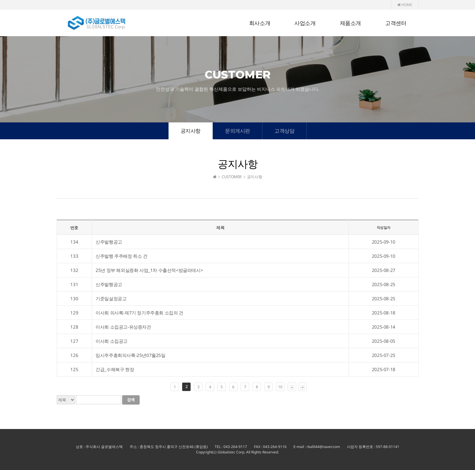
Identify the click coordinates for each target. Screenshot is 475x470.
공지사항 (191, 130)
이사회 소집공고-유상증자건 (123, 327)
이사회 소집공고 (112, 341)
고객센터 (395, 23)
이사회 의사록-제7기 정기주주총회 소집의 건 (139, 313)
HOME (404, 4)
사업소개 (304, 23)
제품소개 (350, 23)
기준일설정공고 (111, 298)
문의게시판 (237, 130)
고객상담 (284, 130)
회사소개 (259, 23)
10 (280, 387)
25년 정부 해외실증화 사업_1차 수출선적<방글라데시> (149, 270)
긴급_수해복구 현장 (115, 369)
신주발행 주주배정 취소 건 (121, 256)
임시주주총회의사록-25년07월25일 (130, 355)
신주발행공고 (109, 242)
